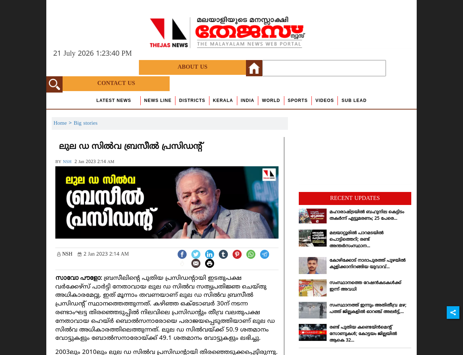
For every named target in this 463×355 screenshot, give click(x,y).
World (271, 100)
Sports (298, 100)
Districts (192, 100)
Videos (324, 100)
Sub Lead (353, 100)
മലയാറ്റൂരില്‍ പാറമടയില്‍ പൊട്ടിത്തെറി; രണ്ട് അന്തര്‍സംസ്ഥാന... (356, 240)
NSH (67, 162)
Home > (64, 123)
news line (158, 100)
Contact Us (116, 83)
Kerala (223, 100)
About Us (192, 67)
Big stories (86, 123)
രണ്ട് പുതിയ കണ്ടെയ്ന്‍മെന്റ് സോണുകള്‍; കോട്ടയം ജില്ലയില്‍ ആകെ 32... (363, 334)
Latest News (113, 100)
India (248, 100)
